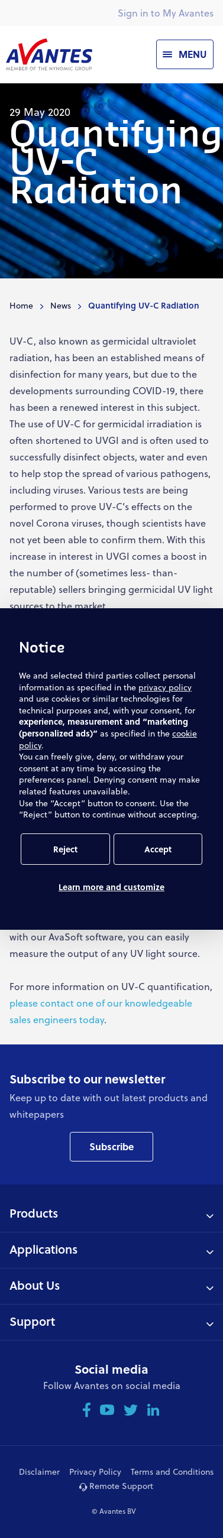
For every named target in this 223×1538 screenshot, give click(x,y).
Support (32, 1321)
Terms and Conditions (172, 1471)
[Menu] (185, 54)
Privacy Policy (95, 1471)
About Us (34, 1285)
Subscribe (111, 1146)
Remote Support (116, 1485)
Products (33, 1213)
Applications (43, 1249)
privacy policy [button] (165, 687)
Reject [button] (65, 849)
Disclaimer (39, 1471)
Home (21, 305)
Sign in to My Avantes (166, 13)
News (60, 305)
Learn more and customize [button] (111, 887)
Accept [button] (158, 849)
